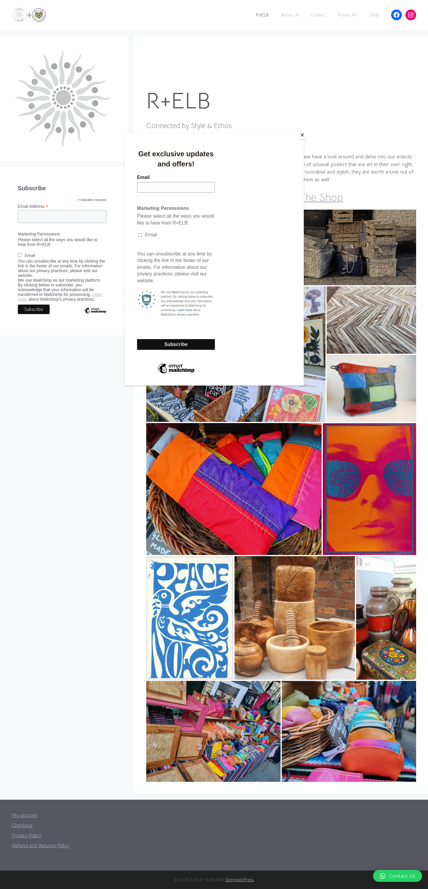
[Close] (302, 134)
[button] (397, 876)
